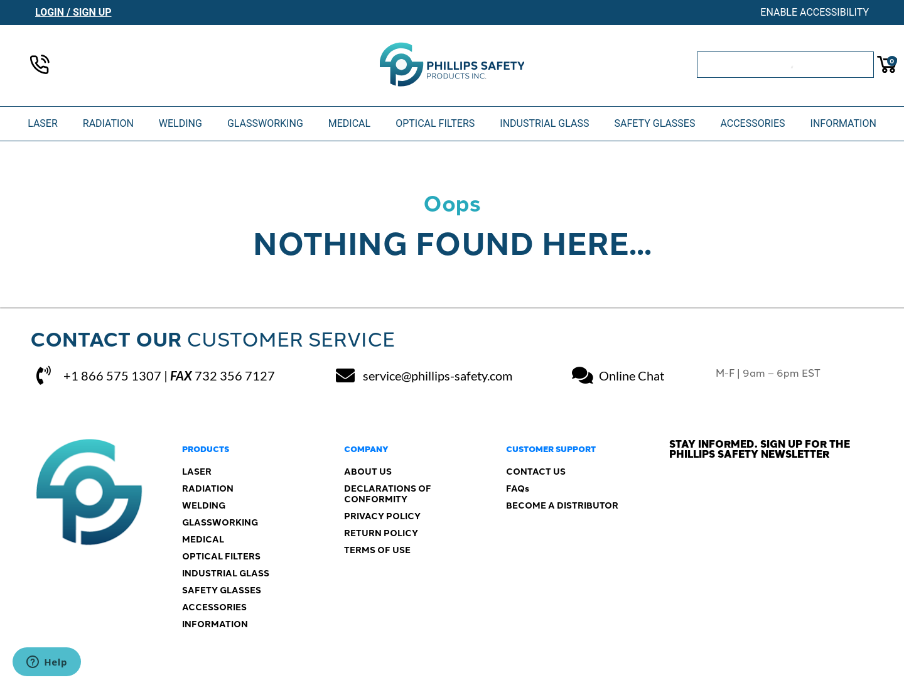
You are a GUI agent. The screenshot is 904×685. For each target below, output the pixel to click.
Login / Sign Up (73, 12)
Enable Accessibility (814, 12)
